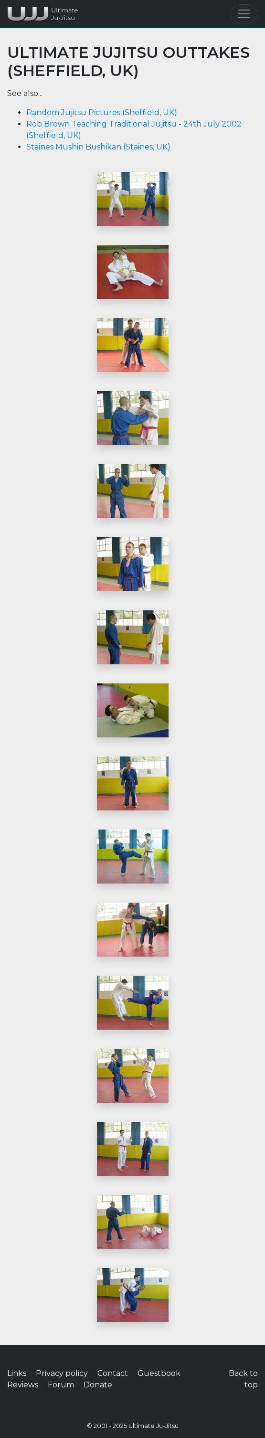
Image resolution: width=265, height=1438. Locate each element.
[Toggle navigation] (244, 13)
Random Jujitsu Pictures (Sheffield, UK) (101, 112)
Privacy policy (62, 1373)
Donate (98, 1384)
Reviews (22, 1384)
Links (16, 1373)
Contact (112, 1373)
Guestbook (159, 1373)
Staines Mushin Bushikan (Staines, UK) (98, 146)
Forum (61, 1384)
